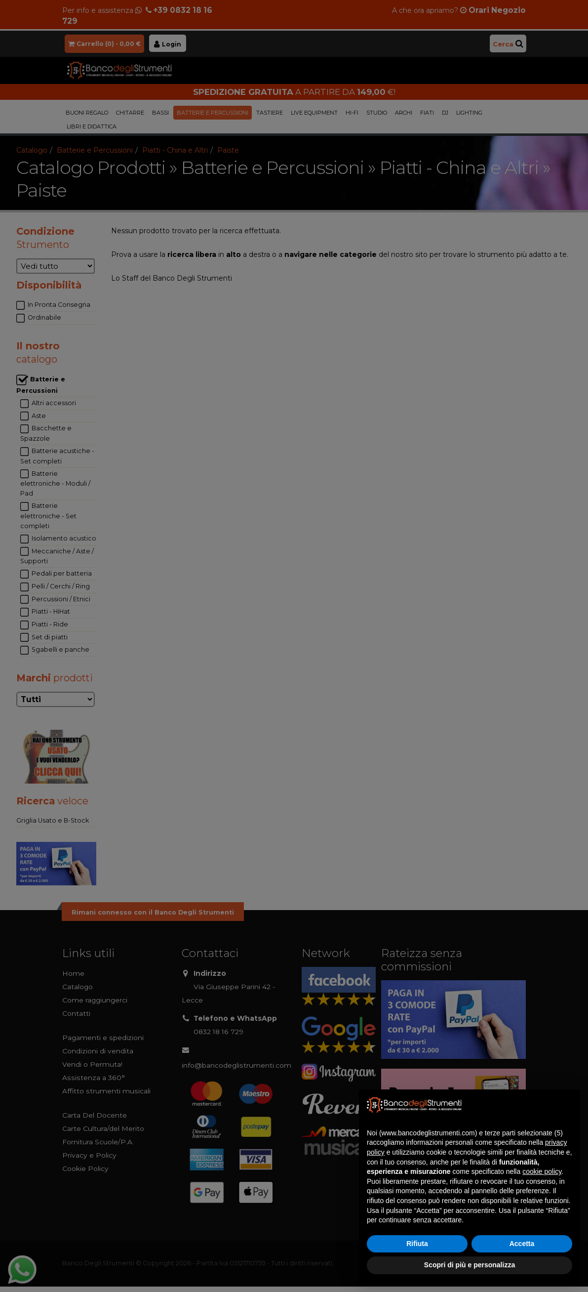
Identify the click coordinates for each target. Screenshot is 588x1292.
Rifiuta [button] (417, 1244)
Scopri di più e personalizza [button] (469, 1265)
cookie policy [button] (541, 1171)
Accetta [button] (522, 1244)
